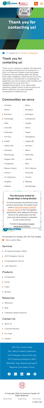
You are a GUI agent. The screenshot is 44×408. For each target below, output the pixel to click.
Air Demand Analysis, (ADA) (14, 251)
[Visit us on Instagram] (35, 374)
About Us (7, 324)
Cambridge (7, 119)
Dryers (6, 282)
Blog (5, 308)
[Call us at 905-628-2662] (31, 4)
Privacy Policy (7, 399)
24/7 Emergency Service (13, 256)
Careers (6, 339)
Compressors (8, 277)
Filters (5, 287)
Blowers (6, 292)
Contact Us (13, 53)
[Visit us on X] (15, 374)
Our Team (7, 334)
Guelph (6, 141)
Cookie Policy (22, 399)
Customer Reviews (10, 329)
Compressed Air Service (13, 261)
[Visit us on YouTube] (28, 374)
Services (7, 246)
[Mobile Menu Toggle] (41, 3)
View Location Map (11, 240)
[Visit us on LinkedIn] (21, 374)
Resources (8, 298)
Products (7, 272)
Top (40, 228)
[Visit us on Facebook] (9, 374)
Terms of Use (36, 399)
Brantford (7, 114)
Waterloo (27, 182)
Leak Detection (9, 266)
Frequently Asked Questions (14, 313)
